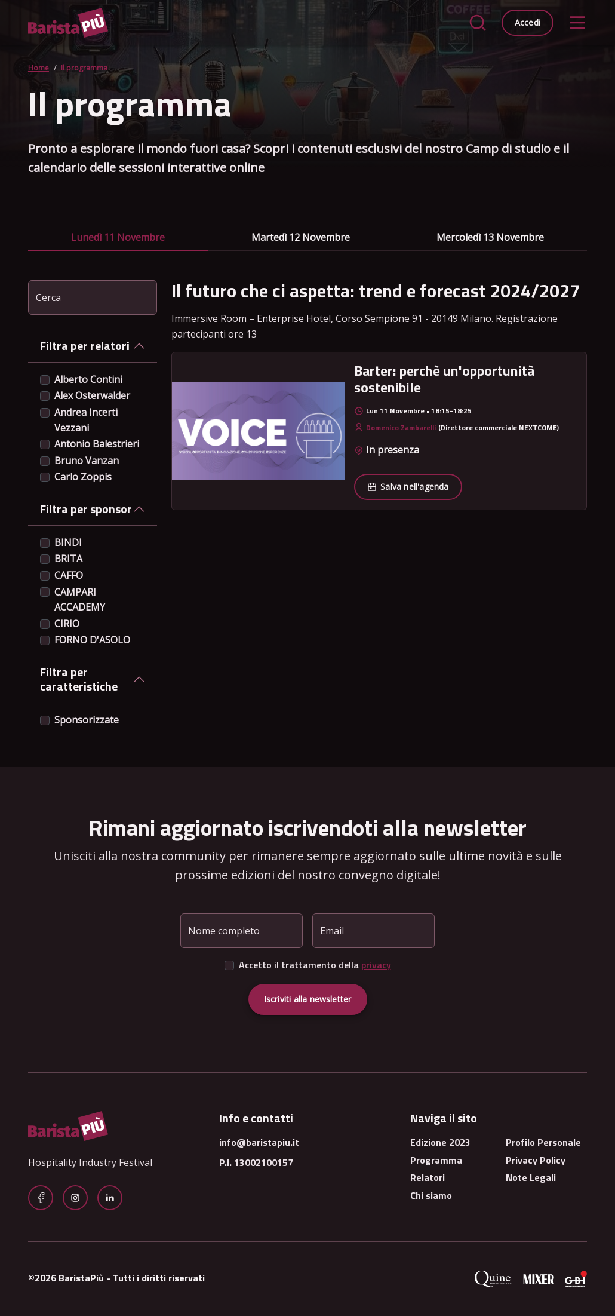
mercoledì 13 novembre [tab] (490, 237)
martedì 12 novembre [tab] (300, 237)
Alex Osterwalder (92, 395)
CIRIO (66, 623)
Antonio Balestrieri (96, 443)
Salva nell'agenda (407, 486)
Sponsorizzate (86, 719)
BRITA (68, 558)
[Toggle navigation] (577, 22)
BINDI (68, 542)
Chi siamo (431, 1195)
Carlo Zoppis (83, 476)
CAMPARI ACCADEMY (79, 599)
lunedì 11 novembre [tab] (118, 237)
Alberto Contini (88, 379)
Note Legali (531, 1177)
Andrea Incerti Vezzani (86, 420)
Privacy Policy (535, 1160)
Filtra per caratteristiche (79, 678)
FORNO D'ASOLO (92, 639)
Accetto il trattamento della (315, 965)
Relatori (427, 1177)
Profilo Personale (543, 1142)
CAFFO (68, 575)
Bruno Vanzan (86, 460)
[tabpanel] (379, 395)
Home (38, 68)
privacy (376, 965)
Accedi (527, 22)
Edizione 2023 (440, 1142)
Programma (436, 1160)
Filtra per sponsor (86, 508)
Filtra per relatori (85, 345)
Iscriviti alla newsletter (308, 999)
